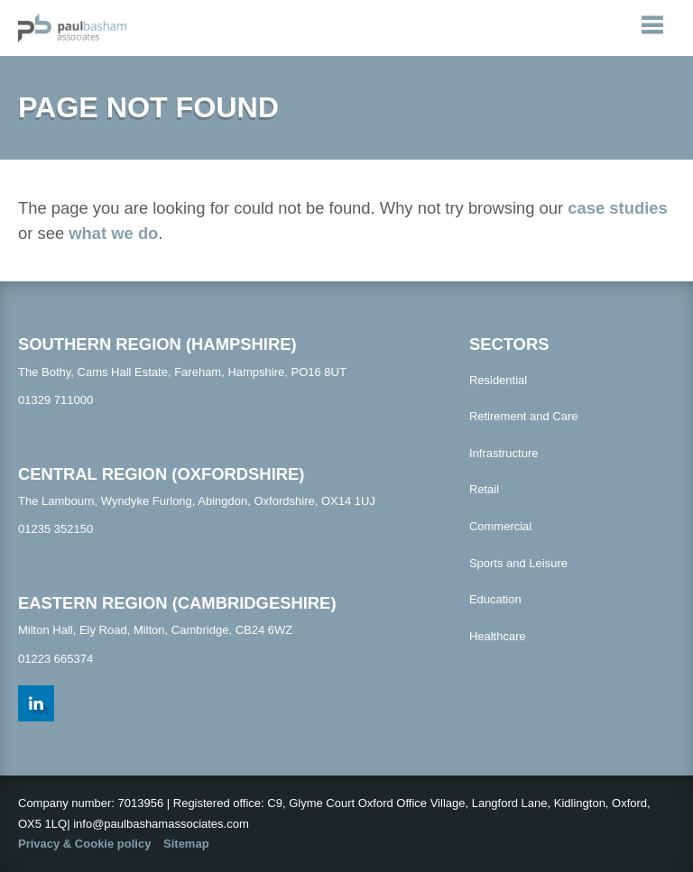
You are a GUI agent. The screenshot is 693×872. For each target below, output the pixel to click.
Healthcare (497, 636)
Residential (498, 380)
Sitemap (186, 843)
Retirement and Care (523, 416)
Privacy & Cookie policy (84, 843)
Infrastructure (504, 453)
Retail (484, 489)
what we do (113, 233)
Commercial (500, 526)
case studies (617, 207)
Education (495, 599)
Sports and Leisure (518, 563)
